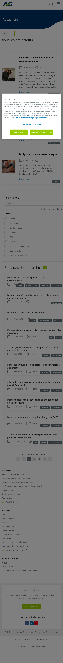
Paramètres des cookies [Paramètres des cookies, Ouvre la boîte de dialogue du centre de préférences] (31, 124)
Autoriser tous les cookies (41, 132)
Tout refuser (18, 132)
